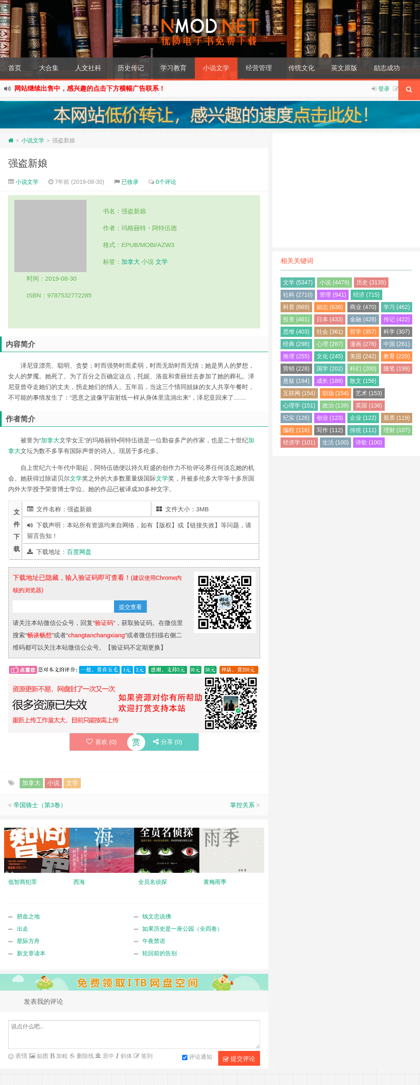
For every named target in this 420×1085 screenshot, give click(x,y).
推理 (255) (296, 356)
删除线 (84, 1056)
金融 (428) (363, 319)
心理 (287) (330, 344)
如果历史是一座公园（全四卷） (182, 928)
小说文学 (216, 67)
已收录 (130, 182)
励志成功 (387, 67)
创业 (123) (330, 417)
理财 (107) (396, 430)
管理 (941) (333, 294)
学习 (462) (396, 307)
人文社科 (88, 67)
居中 (107, 1056)
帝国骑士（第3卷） (40, 804)
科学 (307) (396, 331)
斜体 (125, 1056)
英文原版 (344, 67)
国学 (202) (330, 368)
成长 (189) (330, 381)
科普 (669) (296, 307)
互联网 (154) (299, 393)
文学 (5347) (298, 282)
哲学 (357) (363, 331)
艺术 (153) (369, 393)
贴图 (41, 1056)
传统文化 (301, 67)
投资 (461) (296, 319)
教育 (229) (396, 356)
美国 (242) (363, 356)
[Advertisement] (346, 190)
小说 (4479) (334, 282)
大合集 (49, 67)
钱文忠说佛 (156, 916)
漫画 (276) (363, 344)
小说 (53, 782)
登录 (384, 88)
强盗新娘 (28, 163)
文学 (161, 261)
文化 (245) (330, 356)
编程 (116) (296, 430)
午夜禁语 (153, 941)
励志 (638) (330, 307)
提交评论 (239, 1058)
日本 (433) (330, 319)
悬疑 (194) (296, 381)
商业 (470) (363, 307)
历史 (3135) (371, 282)
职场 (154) (335, 393)
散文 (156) (363, 381)
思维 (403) (296, 331)
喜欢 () (101, 741)
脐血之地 (28, 916)
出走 (22, 928)
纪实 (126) (296, 417)
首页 (14, 67)
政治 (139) (335, 405)
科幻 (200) (363, 368)
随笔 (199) (396, 368)
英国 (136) (369, 405)
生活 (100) (335, 442)
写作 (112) (330, 430)
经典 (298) (296, 344)
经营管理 (259, 67)
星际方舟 (28, 941)
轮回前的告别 (159, 953)
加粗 (61, 1056)
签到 (146, 1056)
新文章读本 (31, 953)
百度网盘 (79, 551)
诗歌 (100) (369, 442)
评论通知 (197, 1057)
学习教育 (173, 67)
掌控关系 (242, 804)
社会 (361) (330, 331)
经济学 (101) (299, 442)
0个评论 (166, 182)
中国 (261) (396, 344)
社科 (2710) (298, 294)
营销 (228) (296, 368)
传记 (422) (396, 319)
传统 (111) (363, 430)
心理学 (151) (299, 405)
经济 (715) (366, 294)
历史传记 (131, 67)
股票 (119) (396, 417)
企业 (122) (363, 417)
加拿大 (130, 261)
